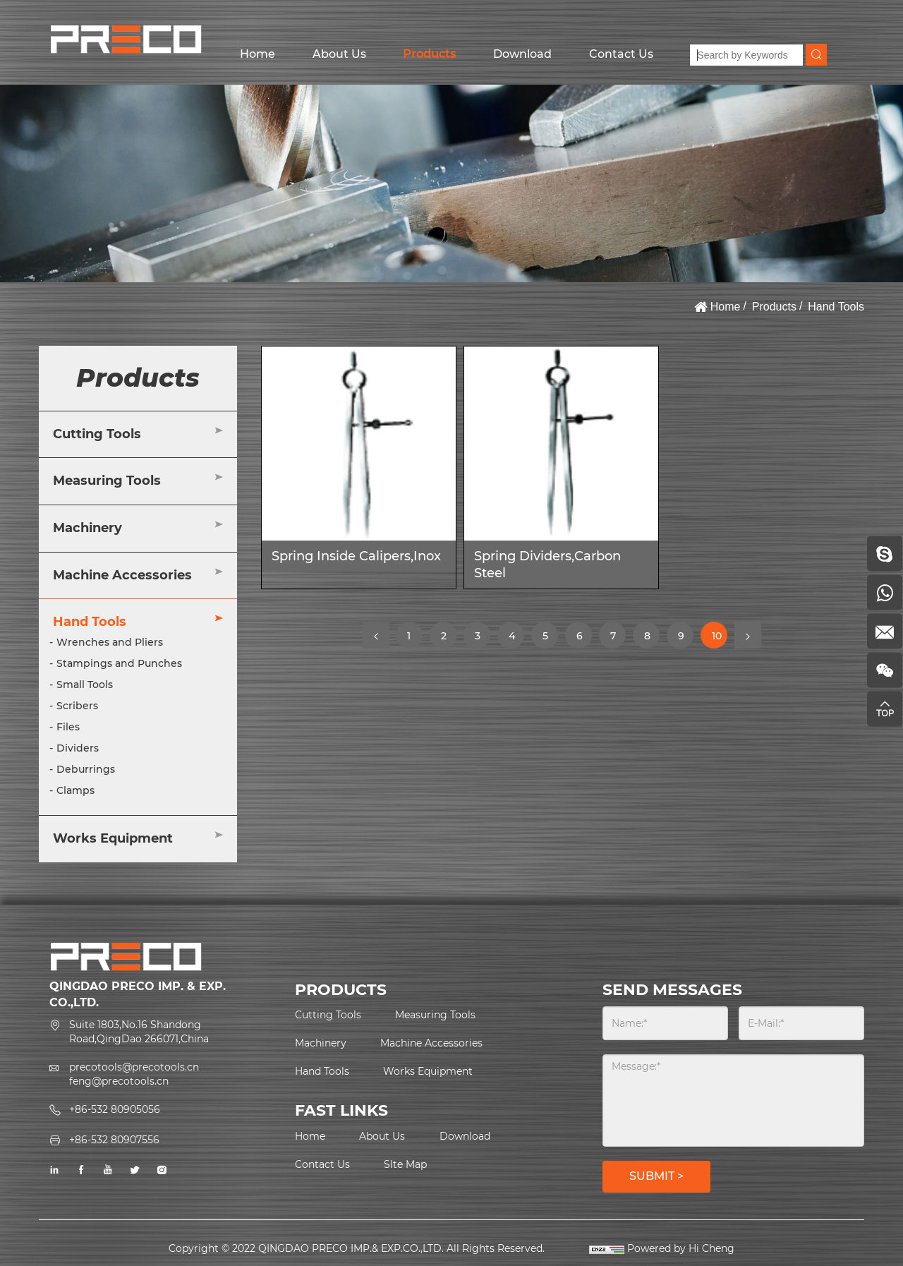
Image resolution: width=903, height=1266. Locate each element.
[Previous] (376, 635)
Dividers (77, 748)
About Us (339, 54)
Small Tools (84, 684)
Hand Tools (836, 307)
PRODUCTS (341, 989)
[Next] (747, 635)
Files (68, 727)
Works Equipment (113, 838)
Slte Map (405, 1164)
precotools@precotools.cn (134, 1067)
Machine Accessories (122, 575)
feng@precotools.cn (119, 1081)
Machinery (87, 528)
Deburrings (85, 769)
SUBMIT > (656, 1176)
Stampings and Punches (119, 663)
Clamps (75, 790)
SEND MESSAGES (672, 989)
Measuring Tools (107, 480)
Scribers (77, 705)
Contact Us (621, 54)
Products (429, 54)
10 (719, 639)
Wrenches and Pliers (109, 642)
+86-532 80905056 (114, 1109)
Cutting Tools (97, 434)
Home (257, 54)
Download (522, 54)
